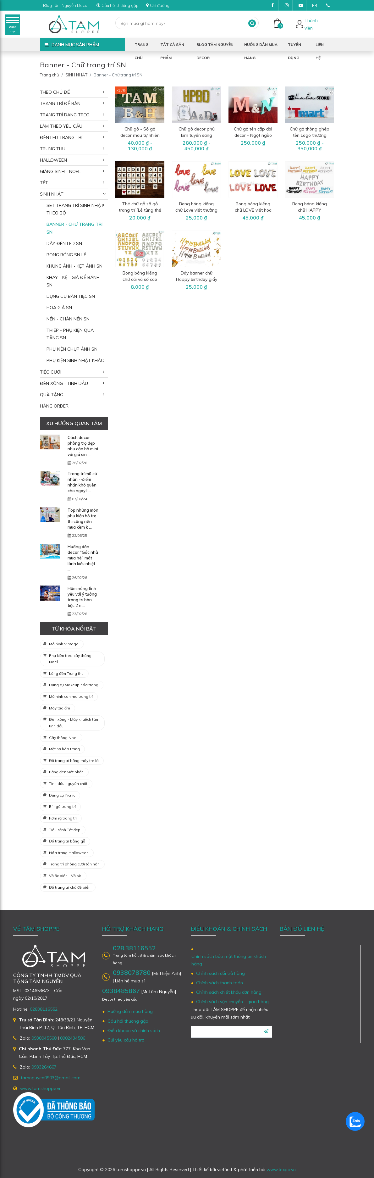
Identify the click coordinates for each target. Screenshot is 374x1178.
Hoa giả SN (59, 307)
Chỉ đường (166, 5)
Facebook (275, 7)
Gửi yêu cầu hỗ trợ (125, 1040)
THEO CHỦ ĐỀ (55, 92)
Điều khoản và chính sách (133, 1030)
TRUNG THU (52, 149)
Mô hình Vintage (64, 644)
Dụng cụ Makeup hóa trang (73, 684)
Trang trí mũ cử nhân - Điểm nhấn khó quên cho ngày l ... (82, 482)
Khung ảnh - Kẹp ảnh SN (74, 266)
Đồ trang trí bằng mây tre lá (74, 760)
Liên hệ (320, 46)
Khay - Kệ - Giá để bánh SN (73, 281)
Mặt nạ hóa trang (64, 749)
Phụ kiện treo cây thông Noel (70, 658)
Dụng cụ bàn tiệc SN (71, 296)
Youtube (302, 7)
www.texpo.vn (281, 1169)
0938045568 (44, 1038)
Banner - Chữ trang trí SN (74, 228)
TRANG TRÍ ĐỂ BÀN (60, 103)
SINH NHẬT (76, 74)
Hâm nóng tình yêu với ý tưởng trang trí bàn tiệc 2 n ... (82, 597)
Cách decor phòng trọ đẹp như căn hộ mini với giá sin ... (83, 446)
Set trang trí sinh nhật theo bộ (75, 209)
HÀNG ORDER (54, 406)
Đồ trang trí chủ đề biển (70, 887)
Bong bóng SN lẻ (66, 255)
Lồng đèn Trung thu (66, 673)
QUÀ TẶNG (51, 394)
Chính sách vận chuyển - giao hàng (232, 1001)
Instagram (289, 7)
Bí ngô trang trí (62, 806)
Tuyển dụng (294, 46)
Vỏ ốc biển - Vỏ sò (65, 875)
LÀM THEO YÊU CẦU (61, 126)
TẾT (44, 183)
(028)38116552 (330, 7)
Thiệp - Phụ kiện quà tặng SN (70, 334)
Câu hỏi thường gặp (124, 5)
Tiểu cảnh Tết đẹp (64, 829)
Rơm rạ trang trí (63, 818)
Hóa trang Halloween (69, 852)
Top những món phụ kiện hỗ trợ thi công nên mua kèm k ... (83, 519)
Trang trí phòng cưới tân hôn (74, 864)
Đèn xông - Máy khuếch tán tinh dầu (73, 722)
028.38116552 (134, 948)
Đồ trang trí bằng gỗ (67, 841)
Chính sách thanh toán (219, 983)
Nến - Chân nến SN (68, 319)
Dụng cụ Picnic (62, 795)
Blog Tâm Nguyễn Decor (68, 5)
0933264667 (44, 1067)
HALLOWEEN (53, 160)
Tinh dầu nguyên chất (68, 783)
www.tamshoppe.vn (41, 1088)
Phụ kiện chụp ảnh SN (72, 349)
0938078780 (132, 972)
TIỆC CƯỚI (50, 372)
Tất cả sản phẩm (172, 46)
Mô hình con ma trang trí (71, 696)
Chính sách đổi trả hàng (220, 973)
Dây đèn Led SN (64, 243)
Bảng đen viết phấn (66, 772)
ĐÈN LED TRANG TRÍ (61, 137)
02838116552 (44, 1009)
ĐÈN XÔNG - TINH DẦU (64, 383)
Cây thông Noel (63, 737)
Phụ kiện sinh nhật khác (75, 360)
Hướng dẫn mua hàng (261, 46)
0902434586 (72, 1038)
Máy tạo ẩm (59, 708)
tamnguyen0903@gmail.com (316, 7)
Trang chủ (141, 46)
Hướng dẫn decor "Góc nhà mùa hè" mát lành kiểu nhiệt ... (83, 558)
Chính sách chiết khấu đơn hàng (228, 992)
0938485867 (121, 991)
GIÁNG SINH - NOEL (60, 171)
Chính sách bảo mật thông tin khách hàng (228, 960)
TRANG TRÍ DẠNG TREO (65, 115)
